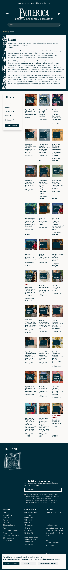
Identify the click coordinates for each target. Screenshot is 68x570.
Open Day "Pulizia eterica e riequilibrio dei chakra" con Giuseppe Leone (44, 289)
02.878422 (28, 530)
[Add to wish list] (33, 98)
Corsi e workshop (30, 512)
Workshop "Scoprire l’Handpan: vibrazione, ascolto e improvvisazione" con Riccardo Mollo (58, 223)
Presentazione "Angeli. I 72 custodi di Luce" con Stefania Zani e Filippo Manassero (44, 148)
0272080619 (28, 542)
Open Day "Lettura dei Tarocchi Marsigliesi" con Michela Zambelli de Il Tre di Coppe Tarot (57, 357)
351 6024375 (28, 533)
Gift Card (6, 522)
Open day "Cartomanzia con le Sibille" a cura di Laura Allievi (44, 221)
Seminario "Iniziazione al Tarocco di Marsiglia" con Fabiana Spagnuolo (30, 291)
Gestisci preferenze (48, 563)
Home (5, 32)
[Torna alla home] (34, 14)
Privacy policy (8, 533)
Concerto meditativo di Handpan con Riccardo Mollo (30, 256)
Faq (4, 528)
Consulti (27, 522)
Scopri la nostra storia (53, 512)
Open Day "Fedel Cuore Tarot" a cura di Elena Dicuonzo (44, 256)
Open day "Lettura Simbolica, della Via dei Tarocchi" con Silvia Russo (57, 324)
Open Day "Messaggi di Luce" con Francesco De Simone (29, 184)
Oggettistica (7, 515)
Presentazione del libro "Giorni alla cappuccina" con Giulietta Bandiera (57, 184)
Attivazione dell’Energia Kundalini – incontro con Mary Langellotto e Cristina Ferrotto (56, 149)
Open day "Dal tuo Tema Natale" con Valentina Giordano (44, 113)
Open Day (28, 515)
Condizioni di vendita (10, 530)
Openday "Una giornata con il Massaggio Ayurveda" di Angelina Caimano (44, 356)
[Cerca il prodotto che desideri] (32, 25)
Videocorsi (28, 520)
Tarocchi (6, 517)
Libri (4, 512)
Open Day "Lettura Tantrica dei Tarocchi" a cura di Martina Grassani (57, 390)
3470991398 (28, 544)
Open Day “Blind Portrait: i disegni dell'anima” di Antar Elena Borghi (30, 148)
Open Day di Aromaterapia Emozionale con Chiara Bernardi (30, 112)
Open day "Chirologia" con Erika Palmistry (56, 288)
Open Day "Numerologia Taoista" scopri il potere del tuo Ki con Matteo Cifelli (44, 324)
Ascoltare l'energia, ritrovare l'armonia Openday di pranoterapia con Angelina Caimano (56, 115)
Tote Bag (6, 520)
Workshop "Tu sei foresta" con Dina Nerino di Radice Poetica (30, 324)
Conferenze (28, 517)
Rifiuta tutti (28, 563)
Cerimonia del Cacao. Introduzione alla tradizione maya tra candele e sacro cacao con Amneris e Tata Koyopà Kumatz (44, 424)
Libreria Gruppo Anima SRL (55, 530)
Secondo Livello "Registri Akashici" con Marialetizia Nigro (57, 257)
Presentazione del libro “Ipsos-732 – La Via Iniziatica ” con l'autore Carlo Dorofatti (30, 222)
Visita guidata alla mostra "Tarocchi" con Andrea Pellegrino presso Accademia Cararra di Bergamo (44, 187)
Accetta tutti (11, 563)
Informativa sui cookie (11, 535)
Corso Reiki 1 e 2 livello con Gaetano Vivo (57, 421)
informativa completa (51, 559)
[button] (12, 103)
